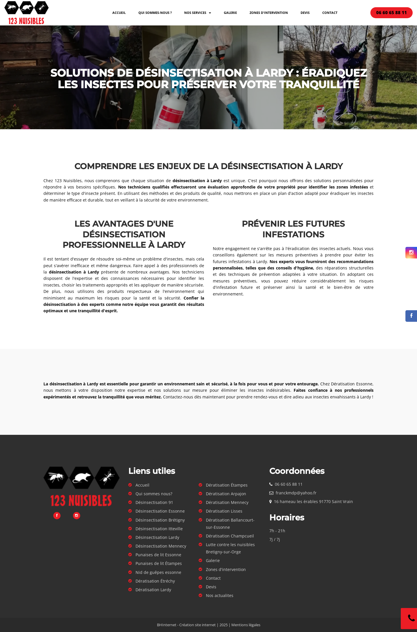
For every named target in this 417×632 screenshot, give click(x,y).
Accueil (119, 12)
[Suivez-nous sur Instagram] (411, 252)
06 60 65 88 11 (289, 484)
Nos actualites (219, 595)
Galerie (230, 12)
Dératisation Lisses (224, 511)
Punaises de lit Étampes (159, 563)
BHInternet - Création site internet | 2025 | (194, 624)
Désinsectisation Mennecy (161, 546)
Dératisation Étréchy (155, 581)
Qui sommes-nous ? (155, 12)
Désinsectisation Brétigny (160, 520)
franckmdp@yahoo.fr (296, 493)
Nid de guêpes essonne (158, 572)
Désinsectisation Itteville (159, 528)
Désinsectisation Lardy (157, 537)
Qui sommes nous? (154, 493)
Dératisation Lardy (153, 589)
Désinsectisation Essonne (160, 511)
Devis (305, 12)
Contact (329, 12)
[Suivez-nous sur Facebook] (411, 316)
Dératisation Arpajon (226, 493)
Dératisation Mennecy (227, 502)
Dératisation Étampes (227, 485)
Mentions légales (245, 624)
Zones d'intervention (269, 12)
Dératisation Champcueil (230, 536)
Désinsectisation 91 (154, 502)
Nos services (197, 12)
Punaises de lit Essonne (158, 554)
